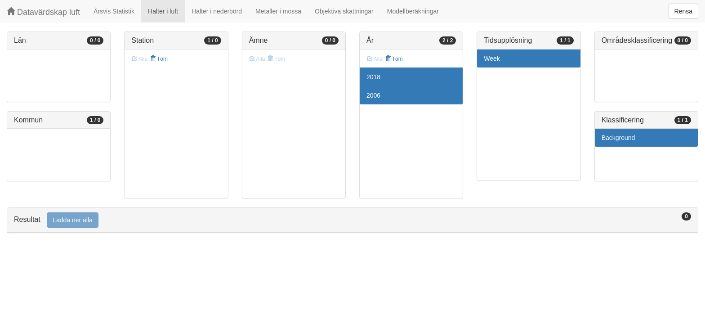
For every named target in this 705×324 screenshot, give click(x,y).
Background (618, 137)
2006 (373, 95)
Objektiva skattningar (344, 11)
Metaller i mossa (278, 11)
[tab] (352, 220)
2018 (373, 77)
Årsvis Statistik (114, 11)
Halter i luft (163, 11)
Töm (159, 59)
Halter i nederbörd (217, 11)
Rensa (683, 11)
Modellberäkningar (413, 11)
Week (492, 58)
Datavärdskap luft (43, 12)
